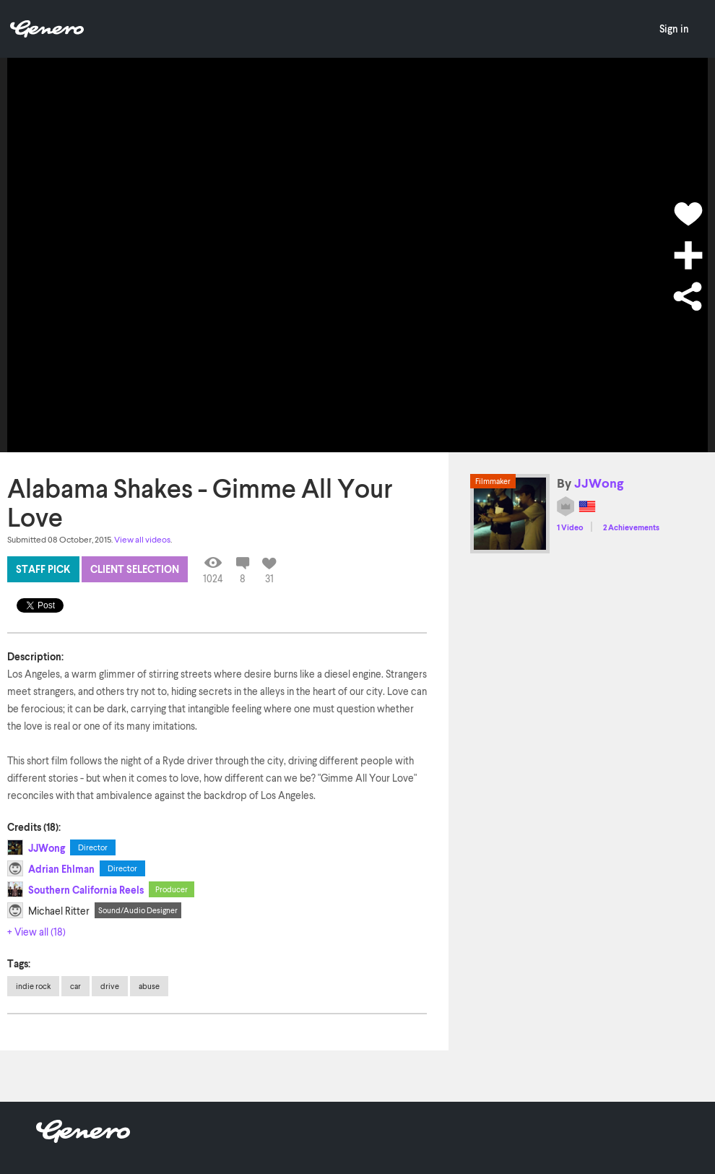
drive (109, 985)
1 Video (570, 527)
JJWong (46, 848)
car (75, 985)
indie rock (33, 985)
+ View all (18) (36, 931)
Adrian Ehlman (61, 869)
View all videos (142, 539)
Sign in (674, 28)
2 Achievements (631, 527)
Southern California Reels (86, 890)
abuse (149, 985)
